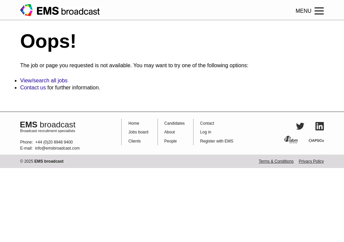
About (169, 132)
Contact (207, 123)
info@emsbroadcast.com (57, 148)
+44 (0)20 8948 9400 (54, 142)
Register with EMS (216, 141)
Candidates (174, 123)
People (170, 141)
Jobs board (138, 132)
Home (133, 123)
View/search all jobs (44, 80)
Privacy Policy (311, 161)
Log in (205, 132)
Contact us (33, 87)
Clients (134, 141)
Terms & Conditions (276, 161)
